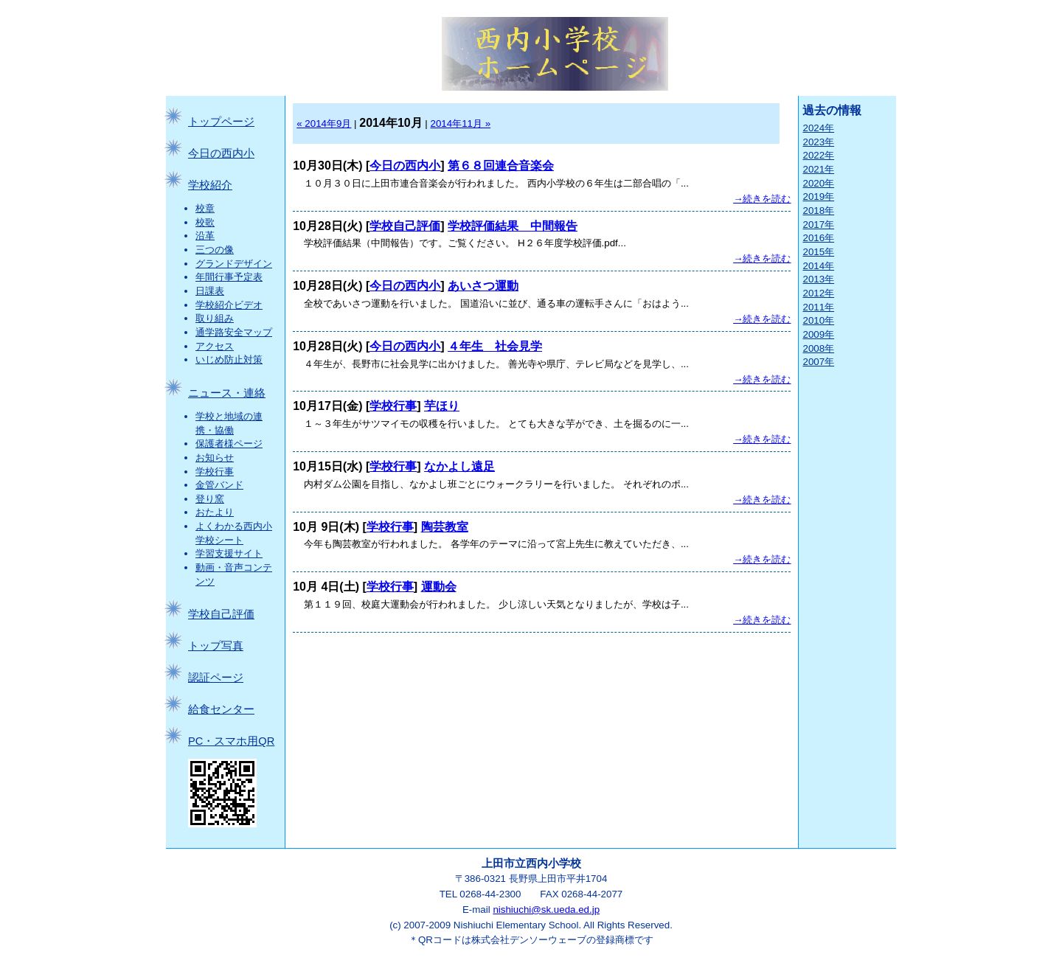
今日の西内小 (221, 153)
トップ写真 (215, 646)
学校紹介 (210, 185)
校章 (205, 208)
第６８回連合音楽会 (501, 165)
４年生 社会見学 (495, 346)
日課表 (209, 290)
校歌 (205, 222)
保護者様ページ (229, 443)
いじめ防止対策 (229, 359)
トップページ (221, 122)
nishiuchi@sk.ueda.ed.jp (546, 909)
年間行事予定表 (229, 276)
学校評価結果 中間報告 (512, 226)
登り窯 (209, 498)
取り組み (214, 318)
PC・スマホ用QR (231, 741)
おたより (214, 512)
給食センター (221, 709)
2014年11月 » (461, 123)
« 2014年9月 (323, 123)
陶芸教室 (444, 527)
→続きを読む (762, 198)
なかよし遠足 (459, 466)
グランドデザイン (233, 263)
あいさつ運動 (483, 285)
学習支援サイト (229, 553)
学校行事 (214, 471)
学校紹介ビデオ (229, 304)
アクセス (214, 346)
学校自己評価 (221, 614)
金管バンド (219, 484)
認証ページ (215, 678)
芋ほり (441, 406)
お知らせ (214, 457)
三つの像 (214, 249)
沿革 (205, 235)
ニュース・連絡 (227, 393)
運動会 (439, 586)
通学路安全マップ (233, 332)
